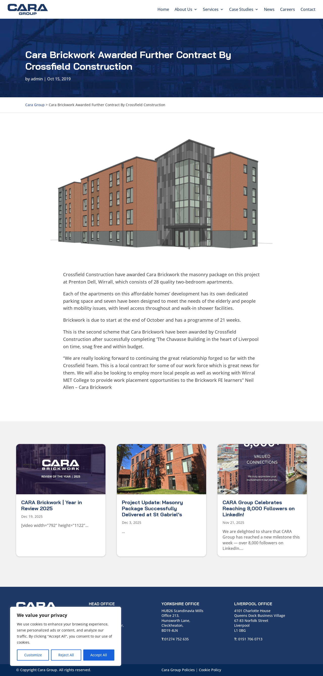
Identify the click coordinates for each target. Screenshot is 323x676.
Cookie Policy (210, 669)
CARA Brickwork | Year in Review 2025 (51, 505)
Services (211, 9)
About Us (183, 9)
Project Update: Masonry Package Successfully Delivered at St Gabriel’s (152, 508)
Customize (33, 654)
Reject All (66, 654)
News (269, 9)
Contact (308, 9)
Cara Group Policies (178, 669)
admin (37, 79)
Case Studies (241, 9)
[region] (65, 636)
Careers (287, 9)
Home (163, 9)
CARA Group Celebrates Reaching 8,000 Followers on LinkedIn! (259, 508)
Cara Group (35, 104)
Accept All (98, 654)
